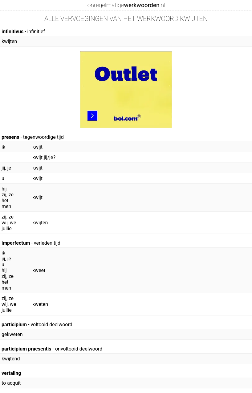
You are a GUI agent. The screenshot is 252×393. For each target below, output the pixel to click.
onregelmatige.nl (126, 5)
